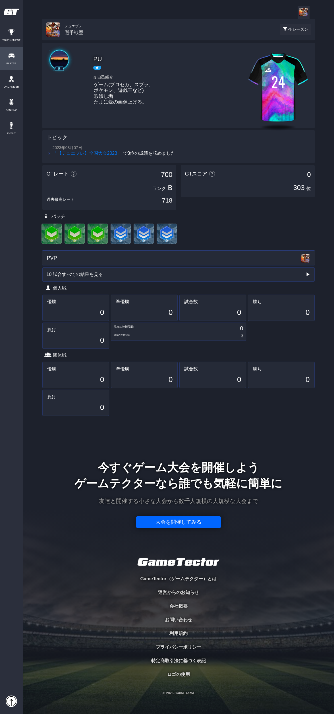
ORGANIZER (11, 87)
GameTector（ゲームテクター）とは (178, 578)
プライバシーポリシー (178, 647)
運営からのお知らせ (178, 592)
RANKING (11, 110)
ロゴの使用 (178, 674)
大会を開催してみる (178, 522)
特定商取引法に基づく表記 (178, 660)
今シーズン (298, 29)
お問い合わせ (178, 619)
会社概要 (178, 606)
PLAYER (11, 63)
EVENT (11, 133)
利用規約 (178, 633)
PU (97, 59)
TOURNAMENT (11, 40)
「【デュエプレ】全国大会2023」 (87, 153)
